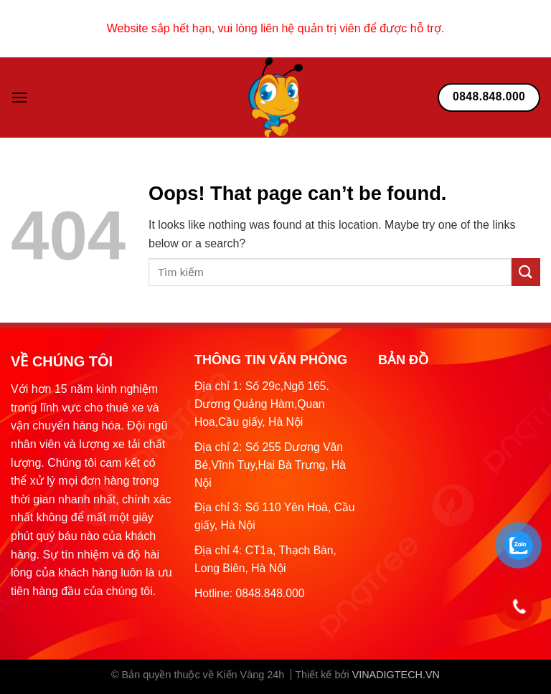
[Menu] (19, 97)
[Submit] (526, 272)
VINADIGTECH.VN (396, 674)
